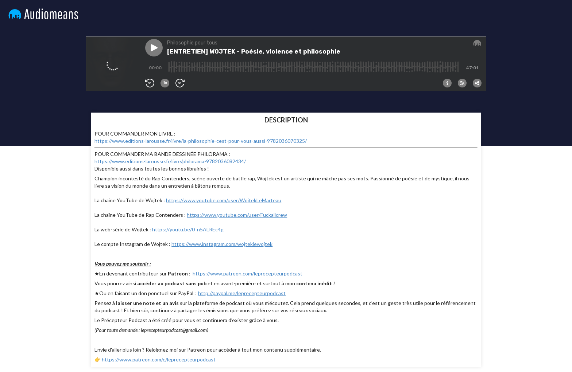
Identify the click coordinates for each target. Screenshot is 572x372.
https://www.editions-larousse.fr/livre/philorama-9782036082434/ (170, 161)
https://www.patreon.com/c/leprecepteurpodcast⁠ (159, 359)
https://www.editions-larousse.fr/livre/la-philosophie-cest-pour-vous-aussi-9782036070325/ (200, 141)
